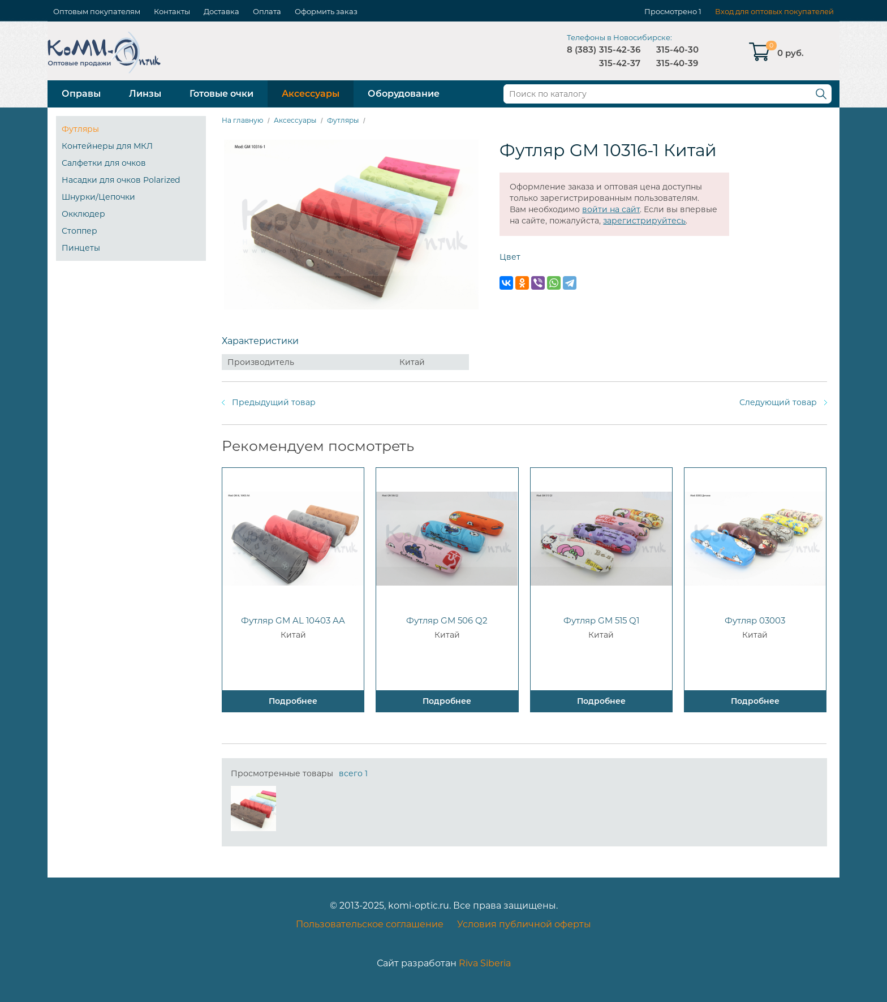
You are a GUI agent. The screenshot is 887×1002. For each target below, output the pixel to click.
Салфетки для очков (104, 163)
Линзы (145, 93)
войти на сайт (611, 209)
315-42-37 (619, 63)
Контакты (172, 11)
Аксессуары (310, 93)
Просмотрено (670, 11)
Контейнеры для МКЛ (107, 146)
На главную (242, 120)
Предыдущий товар (274, 402)
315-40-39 (677, 63)
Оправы (81, 93)
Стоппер (79, 231)
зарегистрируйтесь (644, 221)
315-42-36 (619, 49)
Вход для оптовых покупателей (774, 11)
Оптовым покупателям (96, 11)
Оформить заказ (326, 11)
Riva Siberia (485, 963)
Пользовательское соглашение (370, 924)
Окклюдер (83, 214)
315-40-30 (677, 49)
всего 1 (353, 773)
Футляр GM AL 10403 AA (293, 620)
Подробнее (293, 701)
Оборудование (404, 93)
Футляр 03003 (755, 620)
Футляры (80, 129)
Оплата (267, 11)
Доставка (221, 11)
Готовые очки (221, 93)
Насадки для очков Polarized (121, 180)
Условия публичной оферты (524, 924)
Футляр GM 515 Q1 (601, 620)
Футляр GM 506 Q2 (447, 620)
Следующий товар (778, 402)
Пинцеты (81, 248)
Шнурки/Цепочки (98, 197)
